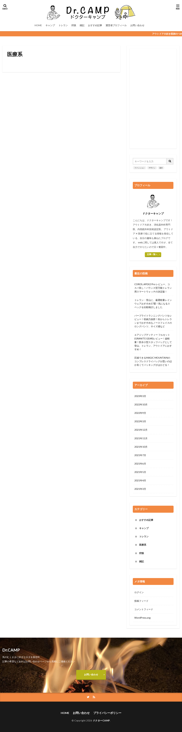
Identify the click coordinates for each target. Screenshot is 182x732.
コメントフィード (143, 609)
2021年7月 (140, 455)
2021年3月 (140, 488)
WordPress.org (142, 617)
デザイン (152, 168)
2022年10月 (140, 404)
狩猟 (73, 25)
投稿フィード (141, 600)
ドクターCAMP (101, 720)
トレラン (63, 25)
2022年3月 (140, 421)
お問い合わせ (137, 25)
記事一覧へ (152, 254)
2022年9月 (140, 412)
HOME (38, 25)
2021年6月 (140, 463)
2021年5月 (140, 472)
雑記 (82, 25)
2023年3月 (140, 396)
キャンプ (50, 25)
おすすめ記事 (95, 25)
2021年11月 (140, 438)
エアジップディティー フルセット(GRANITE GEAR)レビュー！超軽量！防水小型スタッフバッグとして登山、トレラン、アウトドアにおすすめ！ (153, 341)
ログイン (139, 592)
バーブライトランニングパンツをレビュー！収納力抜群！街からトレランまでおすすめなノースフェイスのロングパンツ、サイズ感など (153, 321)
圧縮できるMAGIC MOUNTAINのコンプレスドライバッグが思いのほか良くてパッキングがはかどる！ (153, 361)
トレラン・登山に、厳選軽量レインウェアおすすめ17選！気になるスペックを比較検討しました (153, 304)
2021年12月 (140, 429)
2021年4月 (140, 480)
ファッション (139, 168)
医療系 (142, 544)
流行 (161, 168)
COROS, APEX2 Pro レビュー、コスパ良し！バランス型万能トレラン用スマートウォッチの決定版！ (153, 288)
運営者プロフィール (116, 25)
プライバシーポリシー (107, 713)
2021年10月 (140, 446)
